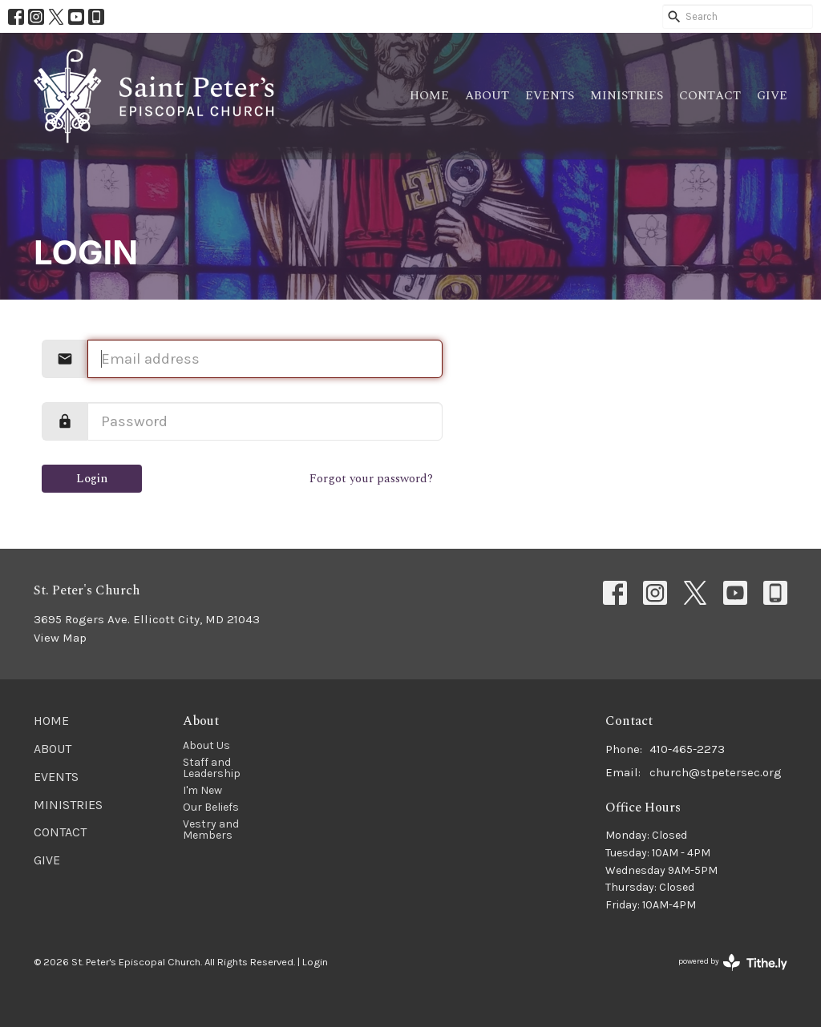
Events (549, 96)
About (487, 96)
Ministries (626, 96)
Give (772, 96)
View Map (60, 637)
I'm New (202, 790)
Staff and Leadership (212, 767)
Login (91, 478)
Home (429, 96)
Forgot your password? (371, 478)
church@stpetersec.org (715, 772)
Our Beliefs (211, 807)
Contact (710, 96)
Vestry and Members (211, 829)
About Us (206, 745)
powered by (732, 962)
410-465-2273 (687, 749)
